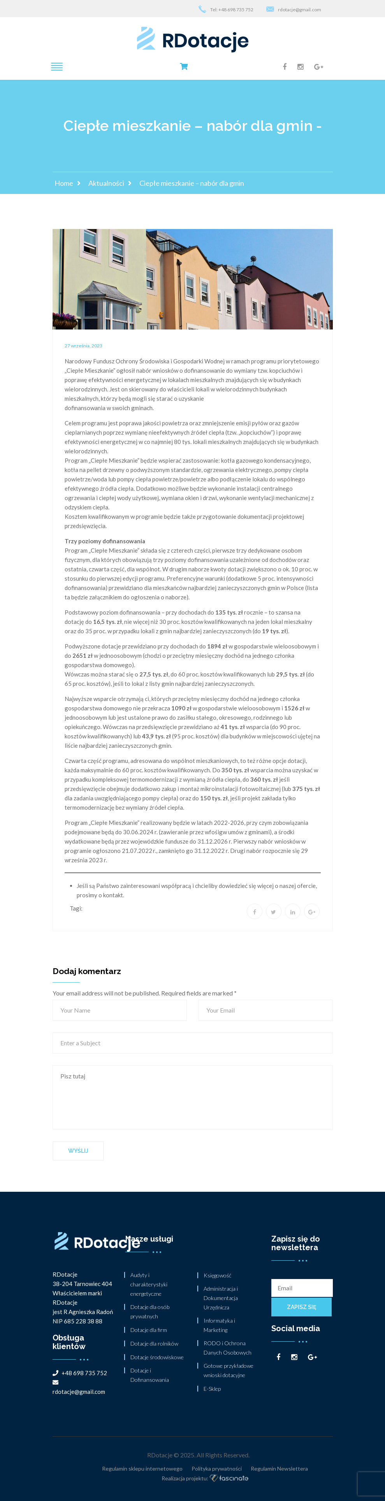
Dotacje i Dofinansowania (149, 1375)
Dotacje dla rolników (154, 1343)
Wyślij (78, 1151)
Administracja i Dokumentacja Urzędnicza (221, 1298)
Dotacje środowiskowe (157, 1357)
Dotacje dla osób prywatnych (149, 1312)
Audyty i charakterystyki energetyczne (148, 1284)
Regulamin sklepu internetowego (142, 1468)
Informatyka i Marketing (219, 1325)
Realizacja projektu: (205, 1478)
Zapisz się (301, 1307)
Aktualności (106, 183)
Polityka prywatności (217, 1468)
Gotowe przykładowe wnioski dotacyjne (228, 1370)
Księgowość (217, 1275)
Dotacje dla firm (148, 1330)
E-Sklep (212, 1388)
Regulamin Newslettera (279, 1468)
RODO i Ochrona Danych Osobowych (227, 1348)
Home (63, 183)
